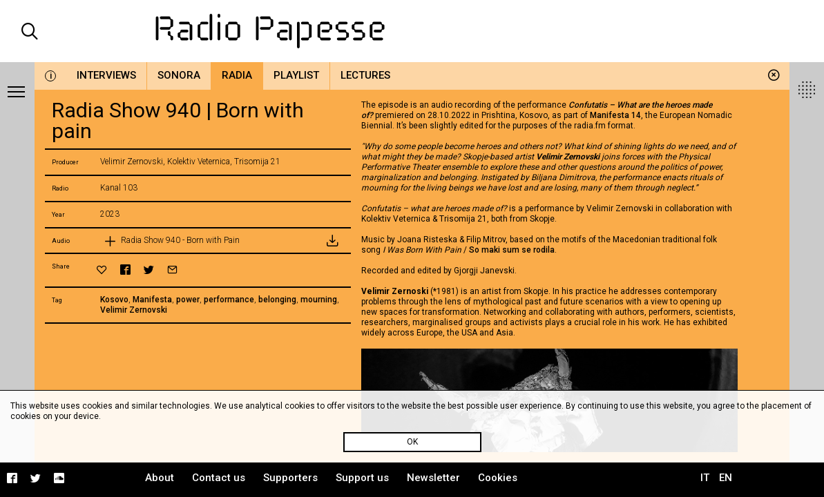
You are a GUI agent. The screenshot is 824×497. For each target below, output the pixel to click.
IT (704, 477)
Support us (362, 477)
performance (229, 299)
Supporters (290, 477)
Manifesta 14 (615, 115)
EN (725, 477)
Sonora (178, 75)
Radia (237, 75)
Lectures (365, 75)
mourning (318, 299)
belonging (277, 299)
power (188, 299)
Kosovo (114, 299)
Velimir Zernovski (133, 310)
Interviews (106, 75)
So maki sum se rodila (512, 250)
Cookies (497, 477)
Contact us (218, 477)
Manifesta (152, 299)
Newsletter (433, 477)
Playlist (296, 75)
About (159, 477)
